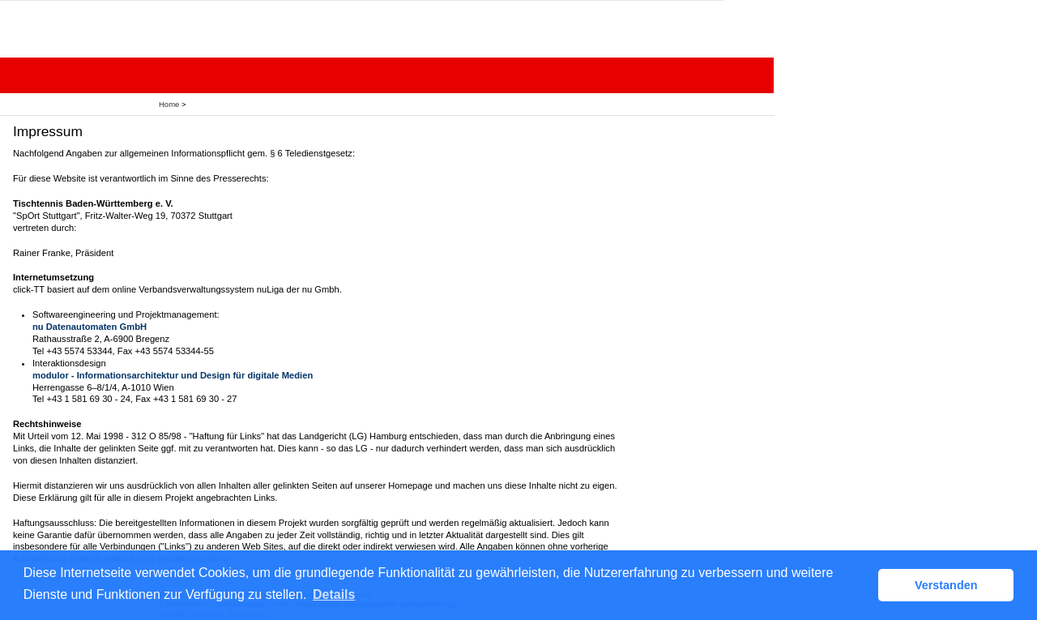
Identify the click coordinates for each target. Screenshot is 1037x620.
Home (169, 104)
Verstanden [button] (946, 585)
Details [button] (334, 594)
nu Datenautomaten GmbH (89, 326)
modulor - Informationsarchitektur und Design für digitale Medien (172, 375)
